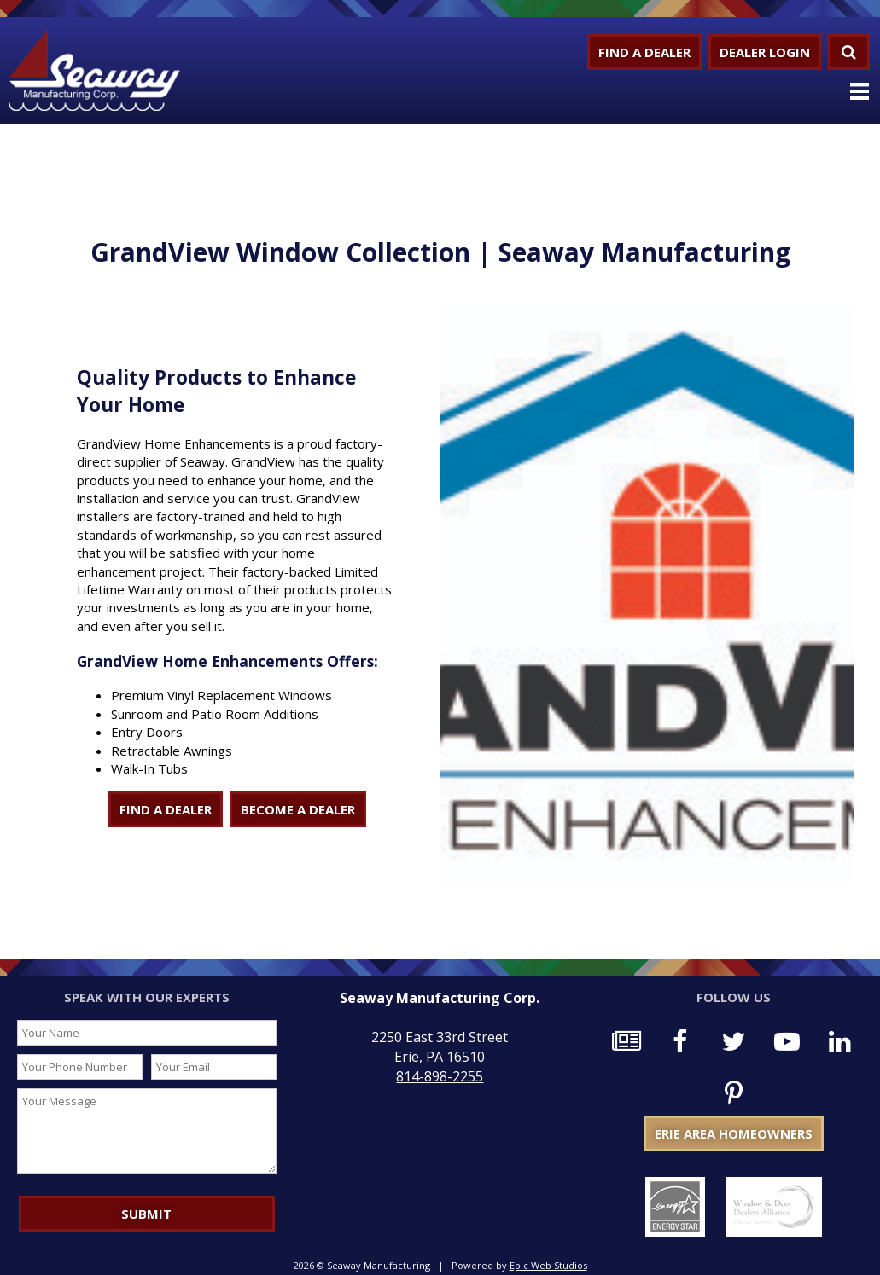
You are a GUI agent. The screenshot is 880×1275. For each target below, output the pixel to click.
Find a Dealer (644, 52)
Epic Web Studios (548, 1265)
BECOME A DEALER (298, 809)
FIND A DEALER (165, 809)
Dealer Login (765, 52)
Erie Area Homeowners (734, 1133)
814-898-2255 (439, 1076)
